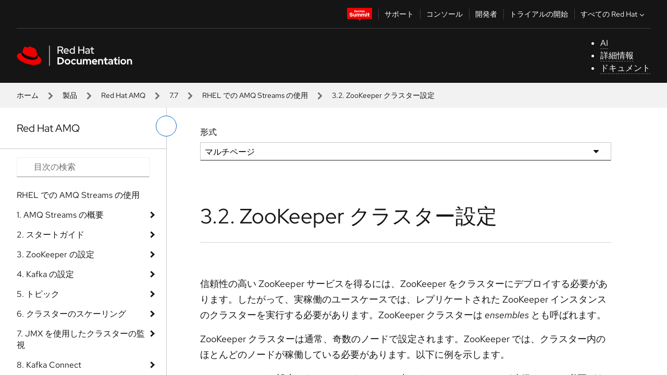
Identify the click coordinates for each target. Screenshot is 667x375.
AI (604, 43)
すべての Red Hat (613, 14)
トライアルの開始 (539, 14)
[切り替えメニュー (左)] (166, 126)
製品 (70, 95)
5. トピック (38, 294)
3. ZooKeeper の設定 (55, 254)
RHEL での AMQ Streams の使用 (255, 95)
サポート (399, 14)
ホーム (28, 95)
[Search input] (83, 167)
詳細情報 (617, 55)
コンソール (444, 14)
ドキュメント (625, 68)
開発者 (486, 14)
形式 (208, 132)
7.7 (173, 95)
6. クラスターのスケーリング (71, 313)
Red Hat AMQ (123, 95)
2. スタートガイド (50, 234)
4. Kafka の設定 (45, 274)
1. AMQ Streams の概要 (60, 214)
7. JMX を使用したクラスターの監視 (81, 339)
